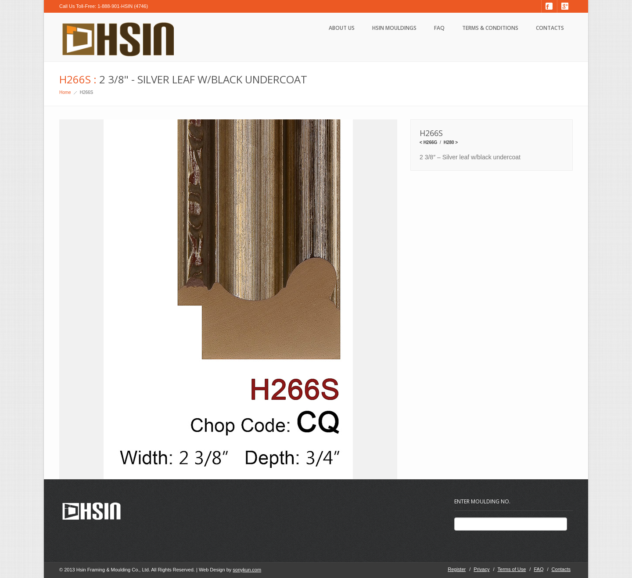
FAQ (439, 28)
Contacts (550, 28)
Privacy (481, 569)
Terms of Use (512, 569)
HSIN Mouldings (394, 28)
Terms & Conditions (490, 28)
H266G (431, 142)
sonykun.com (247, 569)
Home (65, 92)
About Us (342, 28)
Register (457, 569)
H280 (449, 142)
